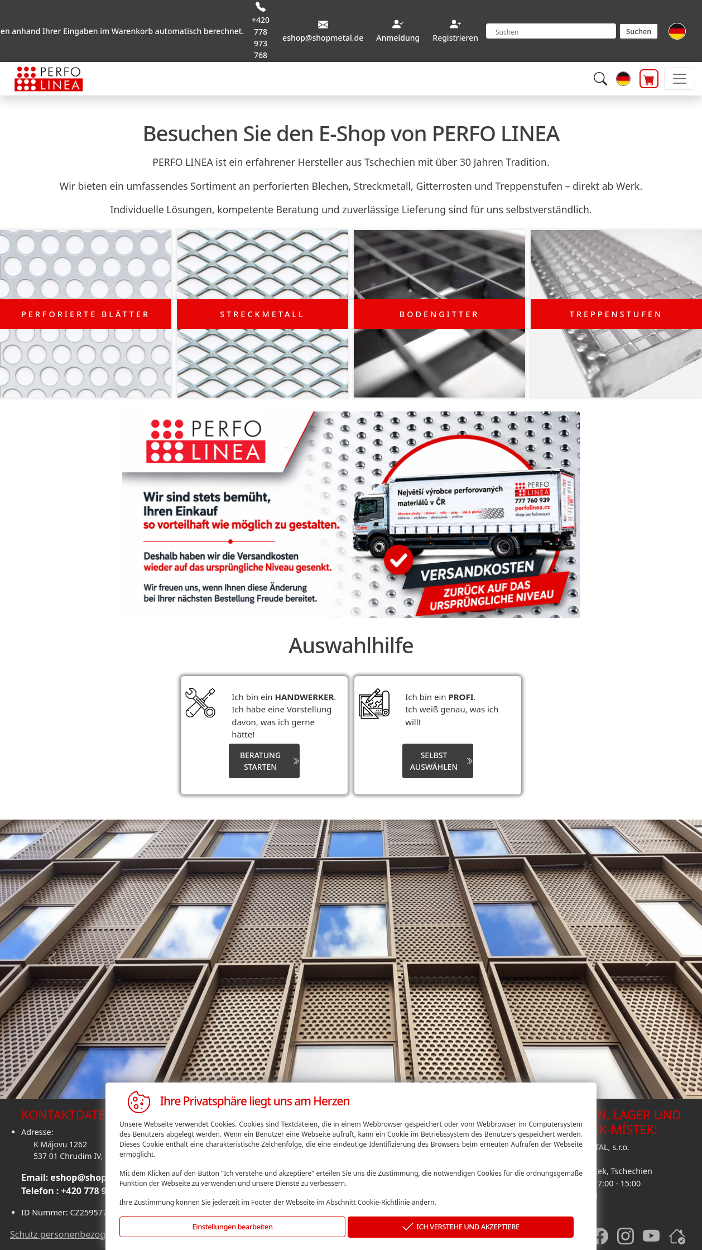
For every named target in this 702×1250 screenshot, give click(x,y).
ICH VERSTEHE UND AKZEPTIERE (461, 1227)
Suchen (638, 31)
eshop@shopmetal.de (98, 1175)
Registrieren (455, 37)
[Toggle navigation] (679, 79)
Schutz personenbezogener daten (80, 1231)
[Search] (551, 31)
